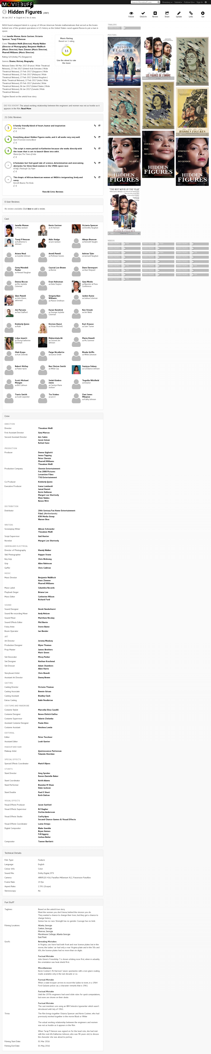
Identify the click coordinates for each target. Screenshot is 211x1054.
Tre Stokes (54, 394)
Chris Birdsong (45, 559)
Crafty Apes (43, 816)
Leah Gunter (44, 741)
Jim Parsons (20, 310)
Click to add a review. (34, 208)
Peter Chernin (44, 458)
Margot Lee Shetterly (48, 495)
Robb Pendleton (45, 700)
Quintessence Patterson (50, 751)
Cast (7, 218)
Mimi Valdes (44, 498)
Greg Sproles (44, 773)
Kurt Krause (88, 324)
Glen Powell (20, 295)
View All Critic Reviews (52, 191)
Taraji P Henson (18, 39)
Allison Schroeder (46, 529)
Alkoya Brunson (89, 239)
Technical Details (13, 852)
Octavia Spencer (90, 225)
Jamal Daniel (44, 489)
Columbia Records (46, 587)
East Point (42, 937)
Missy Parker (44, 657)
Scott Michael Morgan (21, 381)
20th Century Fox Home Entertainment (56, 510)
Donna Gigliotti (45, 452)
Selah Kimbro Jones (55, 381)
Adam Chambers (45, 665)
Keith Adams (44, 780)
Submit (178, 2)
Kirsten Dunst (55, 324)
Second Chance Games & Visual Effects (57, 819)
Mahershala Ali (56, 338)
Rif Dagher (43, 809)
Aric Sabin (42, 437)
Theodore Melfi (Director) (20, 43)
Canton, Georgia (45, 928)
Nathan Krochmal (46, 661)
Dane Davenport (90, 267)
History (19, 61)
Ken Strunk (87, 310)
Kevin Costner (27, 36)
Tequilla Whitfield (90, 380)
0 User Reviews (12, 201)
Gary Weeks (87, 281)
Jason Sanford (44, 804)
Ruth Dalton (44, 795)
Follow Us (189, 2)
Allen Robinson (45, 563)
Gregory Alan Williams (54, 297)
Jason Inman (44, 440)
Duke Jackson (44, 788)
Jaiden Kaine (88, 295)
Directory (167, 2)
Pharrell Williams (46, 461)
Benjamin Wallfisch (47, 577)
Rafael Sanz (43, 443)
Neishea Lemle (45, 727)
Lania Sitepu (44, 824)
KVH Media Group (46, 516)
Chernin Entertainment (49, 468)
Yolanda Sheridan (46, 754)
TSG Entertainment (47, 477)
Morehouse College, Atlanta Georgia (54, 934)
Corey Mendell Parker (21, 268)
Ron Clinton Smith (57, 366)
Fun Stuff (9, 902)
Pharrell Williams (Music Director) (18, 52)
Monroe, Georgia (45, 931)
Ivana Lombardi (45, 486)
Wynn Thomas (44, 645)
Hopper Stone (44, 554)
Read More (26, 108)
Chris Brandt (44, 673)
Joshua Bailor (44, 837)
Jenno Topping (45, 455)
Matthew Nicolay (46, 618)
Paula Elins (43, 723)
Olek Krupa (20, 352)
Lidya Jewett (21, 338)
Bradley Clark (44, 695)
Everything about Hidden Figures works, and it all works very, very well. (46, 137)
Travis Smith (21, 394)
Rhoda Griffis (88, 352)
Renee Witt (43, 501)
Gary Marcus (44, 432)
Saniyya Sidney (89, 366)
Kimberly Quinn (22, 324)
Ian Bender (43, 631)
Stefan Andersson (46, 812)
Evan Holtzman (56, 281)
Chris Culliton (44, 567)
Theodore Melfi (45, 428)
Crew (7, 416)
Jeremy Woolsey (45, 640)
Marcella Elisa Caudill (48, 709)
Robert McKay (21, 366)
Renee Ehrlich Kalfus (48, 714)
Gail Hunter (43, 536)
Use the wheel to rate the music (66, 61)
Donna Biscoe (21, 281)
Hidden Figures (25, 11)
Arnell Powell (55, 253)
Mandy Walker (44, 550)
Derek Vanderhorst (47, 609)
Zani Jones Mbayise (87, 395)
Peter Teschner (45, 737)
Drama (12, 61)
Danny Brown (44, 677)
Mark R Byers (44, 763)
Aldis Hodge (54, 239)
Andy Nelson (44, 613)
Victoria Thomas (46, 687)
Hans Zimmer (44, 580)
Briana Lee (43, 592)
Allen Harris (43, 668)
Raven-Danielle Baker (48, 776)
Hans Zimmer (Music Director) (32, 49)
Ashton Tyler (88, 253)
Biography (29, 61)
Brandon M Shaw (46, 785)
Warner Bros (43, 519)
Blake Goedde (44, 828)
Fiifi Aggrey (43, 834)
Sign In (200, 2)
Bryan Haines (44, 831)
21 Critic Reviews (13, 117)
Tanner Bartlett (45, 841)
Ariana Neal (20, 253)
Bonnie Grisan (44, 691)
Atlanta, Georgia (45, 925)
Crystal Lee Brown (57, 267)
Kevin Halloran (45, 492)
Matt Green (43, 652)
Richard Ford (44, 599)
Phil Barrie (43, 622)
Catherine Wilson (46, 596)
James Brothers (45, 649)
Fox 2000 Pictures (46, 471)
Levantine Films (45, 474)
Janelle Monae (13, 36)
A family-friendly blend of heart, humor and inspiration (39, 125)
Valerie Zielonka (45, 718)
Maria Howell (88, 338)
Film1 (40, 513)
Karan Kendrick (56, 310)
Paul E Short (44, 792)
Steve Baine (44, 626)
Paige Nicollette (56, 352)
